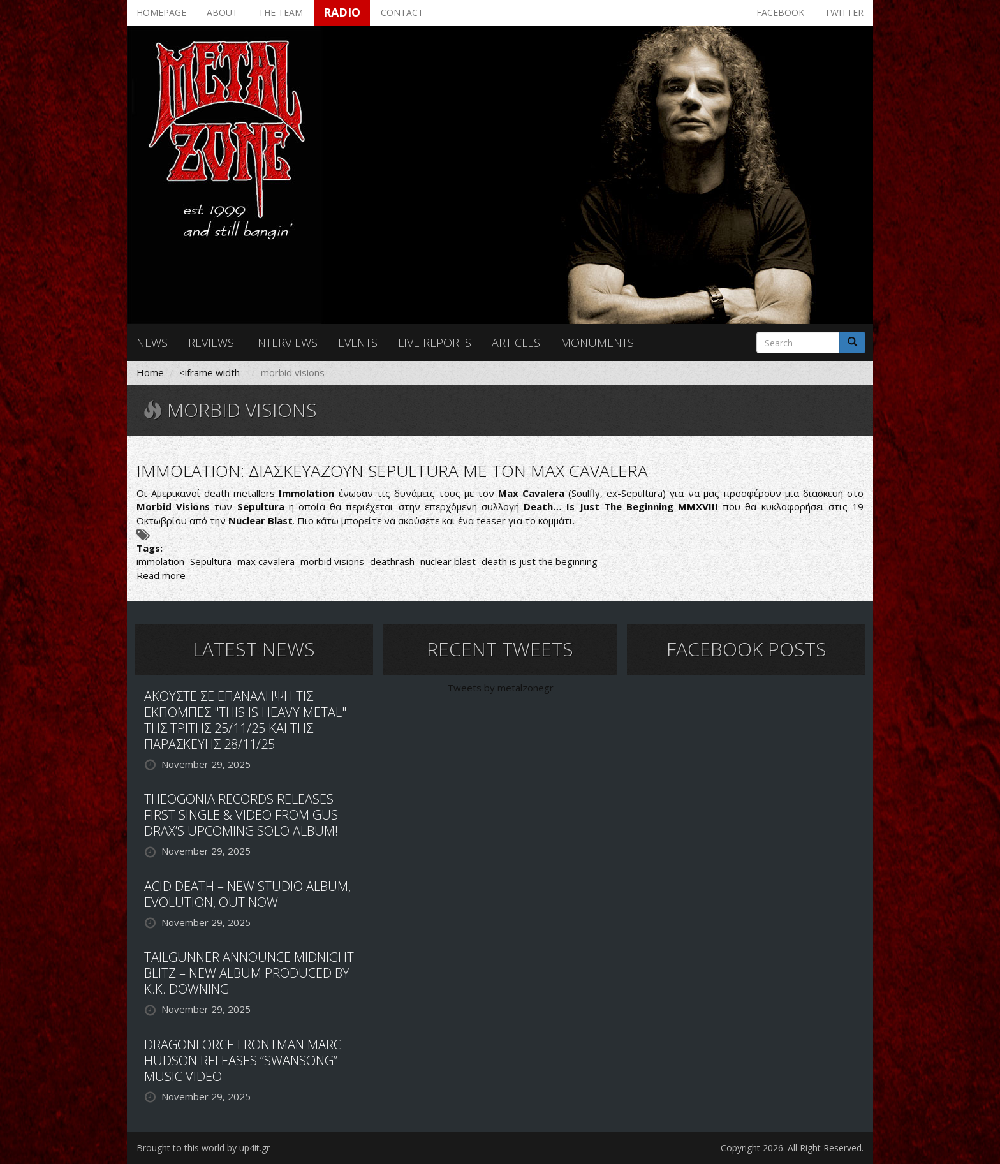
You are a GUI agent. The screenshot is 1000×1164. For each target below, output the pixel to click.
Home (150, 372)
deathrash (392, 561)
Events (358, 342)
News (152, 342)
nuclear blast (448, 561)
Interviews (286, 342)
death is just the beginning (540, 561)
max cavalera (266, 561)
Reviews (211, 342)
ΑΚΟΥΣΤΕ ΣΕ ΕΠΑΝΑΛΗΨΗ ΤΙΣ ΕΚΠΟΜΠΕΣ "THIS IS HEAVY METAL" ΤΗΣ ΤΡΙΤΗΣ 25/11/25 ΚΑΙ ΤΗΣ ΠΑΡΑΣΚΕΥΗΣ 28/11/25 (245, 720)
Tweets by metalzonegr (500, 687)
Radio (341, 12)
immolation (160, 561)
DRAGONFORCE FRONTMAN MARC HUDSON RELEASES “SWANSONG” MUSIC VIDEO (242, 1060)
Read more (161, 575)
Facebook (780, 12)
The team (280, 12)
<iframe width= (212, 372)
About (222, 12)
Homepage (161, 12)
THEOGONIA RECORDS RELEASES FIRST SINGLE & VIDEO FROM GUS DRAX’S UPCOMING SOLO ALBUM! (241, 814)
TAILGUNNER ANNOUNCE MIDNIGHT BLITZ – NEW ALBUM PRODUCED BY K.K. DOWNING (249, 973)
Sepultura (211, 561)
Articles (516, 342)
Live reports (434, 342)
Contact (402, 12)
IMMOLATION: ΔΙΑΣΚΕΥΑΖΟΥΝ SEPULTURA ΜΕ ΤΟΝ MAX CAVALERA (392, 470)
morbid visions (332, 561)
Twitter (844, 12)
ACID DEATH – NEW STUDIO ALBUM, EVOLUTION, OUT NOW (247, 894)
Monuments (597, 342)
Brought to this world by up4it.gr (203, 1148)
